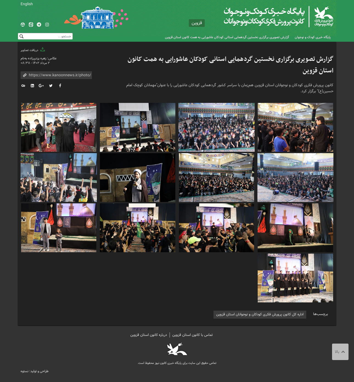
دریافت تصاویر (33, 50)
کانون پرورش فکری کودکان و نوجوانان (269, 16)
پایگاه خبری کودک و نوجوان (313, 37)
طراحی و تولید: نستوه (35, 371)
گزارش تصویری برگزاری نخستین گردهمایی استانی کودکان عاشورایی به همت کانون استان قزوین (227, 37)
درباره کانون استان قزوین (148, 335)
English (27, 4)
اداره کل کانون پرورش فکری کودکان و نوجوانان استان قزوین (260, 314)
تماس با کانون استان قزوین (192, 335)
